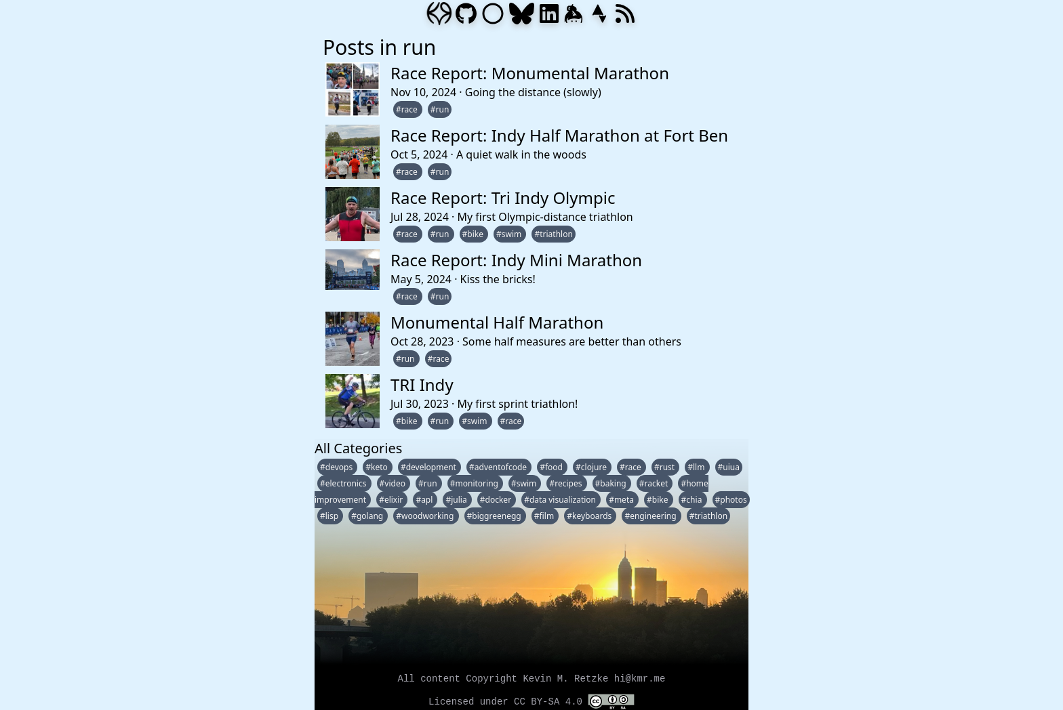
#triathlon (553, 234)
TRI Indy (422, 384)
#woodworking (426, 516)
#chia (692, 499)
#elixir (392, 499)
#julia (456, 499)
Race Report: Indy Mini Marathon (516, 260)
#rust (665, 467)
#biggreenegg (495, 516)
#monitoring (475, 483)
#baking (611, 483)
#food (552, 467)
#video (393, 483)
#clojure (592, 467)
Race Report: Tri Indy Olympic (502, 197)
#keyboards (590, 516)
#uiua (729, 467)
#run (439, 109)
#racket (654, 483)
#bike (474, 234)
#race (408, 109)
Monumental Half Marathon (496, 322)
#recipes (566, 483)
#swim (509, 234)
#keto (377, 467)
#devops (337, 467)
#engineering (651, 516)
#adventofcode (499, 467)
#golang (368, 516)
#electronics (344, 483)
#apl (425, 499)
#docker (496, 499)
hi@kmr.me (640, 678)
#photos (731, 499)
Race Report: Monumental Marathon (529, 73)
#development (429, 467)
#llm (696, 467)
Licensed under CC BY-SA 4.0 (531, 701)
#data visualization (561, 499)
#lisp (330, 516)
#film (545, 516)
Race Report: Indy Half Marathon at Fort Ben (559, 135)
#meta (622, 499)
